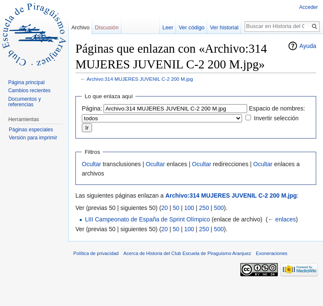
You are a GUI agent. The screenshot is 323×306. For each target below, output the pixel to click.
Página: (92, 108)
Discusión (106, 27)
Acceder (308, 7)
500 (219, 207)
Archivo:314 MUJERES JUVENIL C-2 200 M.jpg (140, 79)
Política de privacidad (95, 253)
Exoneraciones (271, 253)
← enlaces (282, 219)
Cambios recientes (29, 91)
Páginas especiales (31, 130)
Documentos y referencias (24, 102)
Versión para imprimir (33, 138)
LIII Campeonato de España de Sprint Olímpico (147, 219)
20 (164, 207)
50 (176, 207)
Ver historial (224, 27)
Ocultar (91, 164)
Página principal (26, 82)
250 (204, 207)
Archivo (80, 27)
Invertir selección (276, 118)
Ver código (192, 27)
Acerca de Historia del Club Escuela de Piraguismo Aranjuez (187, 253)
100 (189, 207)
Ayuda (308, 45)
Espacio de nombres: (277, 108)
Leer (167, 27)
